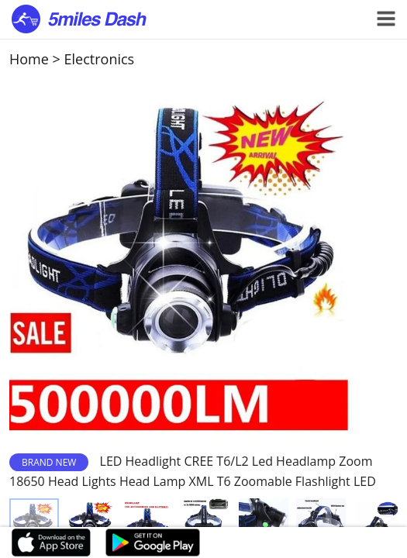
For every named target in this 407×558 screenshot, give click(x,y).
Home (29, 59)
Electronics (99, 59)
